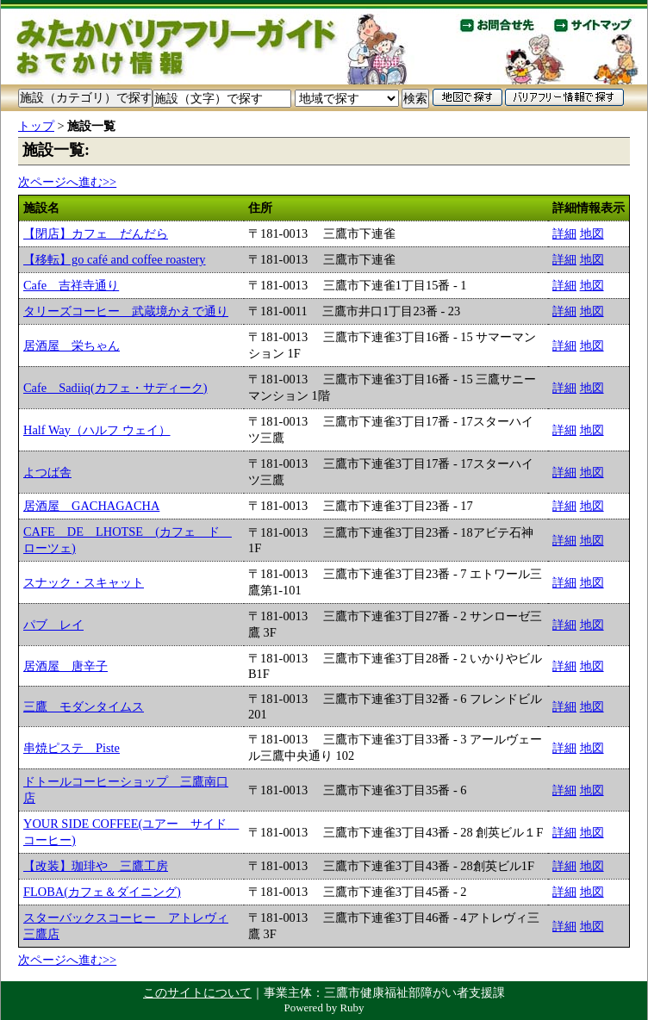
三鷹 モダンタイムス (83, 706)
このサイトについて (197, 992)
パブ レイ (53, 624)
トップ (36, 126)
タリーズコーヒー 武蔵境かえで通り (125, 311)
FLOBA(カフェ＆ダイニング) (102, 892)
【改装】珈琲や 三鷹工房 (95, 866)
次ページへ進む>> (67, 182)
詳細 (564, 233)
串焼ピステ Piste (71, 748)
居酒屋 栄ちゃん (71, 345)
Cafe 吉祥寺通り (71, 285)
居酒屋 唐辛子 (65, 666)
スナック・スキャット (83, 582)
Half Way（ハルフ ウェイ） (97, 430)
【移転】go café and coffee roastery (114, 259)
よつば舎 (47, 472)
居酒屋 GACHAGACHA (91, 506)
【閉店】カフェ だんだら (95, 233)
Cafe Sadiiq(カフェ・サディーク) (115, 388)
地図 (592, 233)
